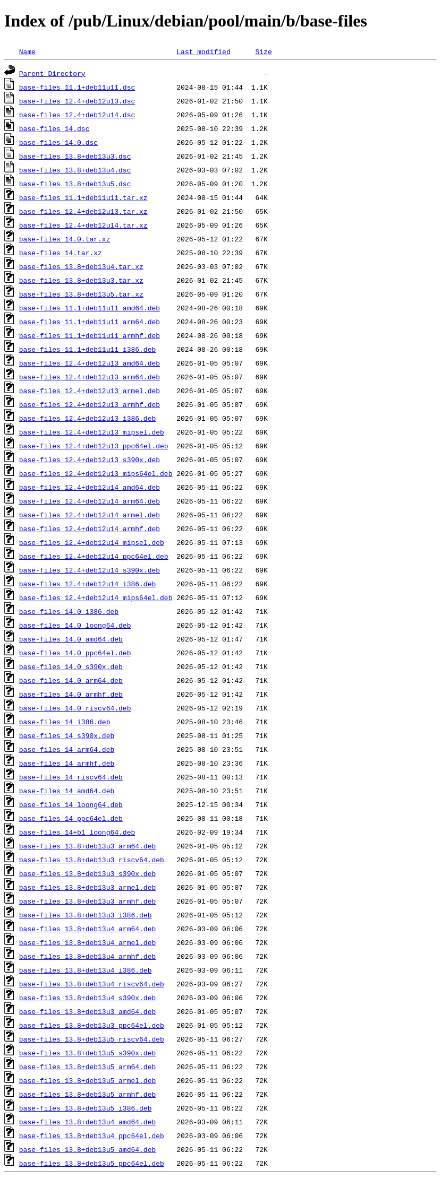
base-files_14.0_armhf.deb (71, 694)
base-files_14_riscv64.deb (71, 777)
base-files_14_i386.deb (65, 721)
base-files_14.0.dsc (58, 142)
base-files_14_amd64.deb (66, 790)
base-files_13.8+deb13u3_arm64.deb (87, 846)
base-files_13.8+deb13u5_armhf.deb (87, 1094)
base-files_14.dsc (54, 128)
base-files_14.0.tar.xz (65, 239)
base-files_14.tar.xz (60, 252)
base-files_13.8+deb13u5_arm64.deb (87, 1066)
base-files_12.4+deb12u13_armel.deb (89, 390)
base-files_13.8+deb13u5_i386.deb (85, 1108)
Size (263, 51)
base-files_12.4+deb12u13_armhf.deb (89, 404)
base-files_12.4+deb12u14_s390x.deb (89, 570)
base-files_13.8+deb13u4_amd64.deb (87, 1121)
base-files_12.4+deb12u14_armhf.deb (89, 528)
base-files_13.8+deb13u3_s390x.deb (87, 873)
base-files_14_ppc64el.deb (71, 818)
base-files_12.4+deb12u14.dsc (77, 114)
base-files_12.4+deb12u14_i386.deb (87, 583)
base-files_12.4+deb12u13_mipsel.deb (91, 432)
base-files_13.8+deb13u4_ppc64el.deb (91, 1135)
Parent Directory (52, 73)
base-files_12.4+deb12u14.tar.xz (83, 225)
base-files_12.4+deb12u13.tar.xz (83, 211)
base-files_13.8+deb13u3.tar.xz (81, 280)
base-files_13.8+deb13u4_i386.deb (85, 970)
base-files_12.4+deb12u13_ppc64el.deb (93, 445)
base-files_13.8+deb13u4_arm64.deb (87, 928)
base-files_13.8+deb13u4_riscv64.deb (91, 984)
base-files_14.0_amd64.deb (71, 639)
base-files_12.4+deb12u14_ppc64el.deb (93, 556)
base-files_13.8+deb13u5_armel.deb (87, 1080)
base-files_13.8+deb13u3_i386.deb (85, 915)
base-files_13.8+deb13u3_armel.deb (87, 887)
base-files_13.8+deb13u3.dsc (75, 156)
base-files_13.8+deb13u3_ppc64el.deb (91, 1025)
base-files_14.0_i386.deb (68, 611)
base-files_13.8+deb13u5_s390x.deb (87, 1052)
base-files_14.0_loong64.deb (75, 625)
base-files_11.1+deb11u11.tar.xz (83, 197)
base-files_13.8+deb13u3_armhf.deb (87, 901)
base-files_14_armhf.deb (66, 763)
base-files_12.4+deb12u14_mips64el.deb (96, 597)
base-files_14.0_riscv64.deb (75, 708)
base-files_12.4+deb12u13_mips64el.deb (96, 473)
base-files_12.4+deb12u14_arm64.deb (89, 501)
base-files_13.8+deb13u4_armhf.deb (87, 956)
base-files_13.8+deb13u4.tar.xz (81, 266)
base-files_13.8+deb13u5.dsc (75, 183)
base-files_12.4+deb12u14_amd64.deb (89, 487)
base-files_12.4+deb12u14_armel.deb (89, 514)
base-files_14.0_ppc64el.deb (75, 652)
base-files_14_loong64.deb (71, 804)
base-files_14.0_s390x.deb (71, 666)
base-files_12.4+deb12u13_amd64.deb (89, 363)
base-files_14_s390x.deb (66, 735)
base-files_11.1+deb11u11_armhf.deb (89, 335)
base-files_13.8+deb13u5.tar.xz (81, 294)
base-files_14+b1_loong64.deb (77, 832)
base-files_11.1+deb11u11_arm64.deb (89, 321)
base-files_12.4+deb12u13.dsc (77, 101)
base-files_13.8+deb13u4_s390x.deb (87, 997)
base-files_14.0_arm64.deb (71, 680)
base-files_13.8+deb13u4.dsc (75, 170)
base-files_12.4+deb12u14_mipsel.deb (91, 542)
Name (27, 51)
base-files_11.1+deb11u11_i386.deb (87, 349)
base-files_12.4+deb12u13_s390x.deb (89, 459)
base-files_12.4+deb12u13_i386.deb (87, 418)
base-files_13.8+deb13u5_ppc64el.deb (91, 1163)
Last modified (203, 51)
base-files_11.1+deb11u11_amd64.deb (89, 308)
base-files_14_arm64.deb (66, 749)
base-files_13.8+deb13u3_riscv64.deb (91, 859)
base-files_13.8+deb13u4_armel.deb (87, 942)
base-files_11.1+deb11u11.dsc (77, 87)
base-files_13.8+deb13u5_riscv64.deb (91, 1039)
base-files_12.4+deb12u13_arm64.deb (89, 377)
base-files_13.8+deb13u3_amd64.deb (87, 1011)
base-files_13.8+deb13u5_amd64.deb (87, 1149)
